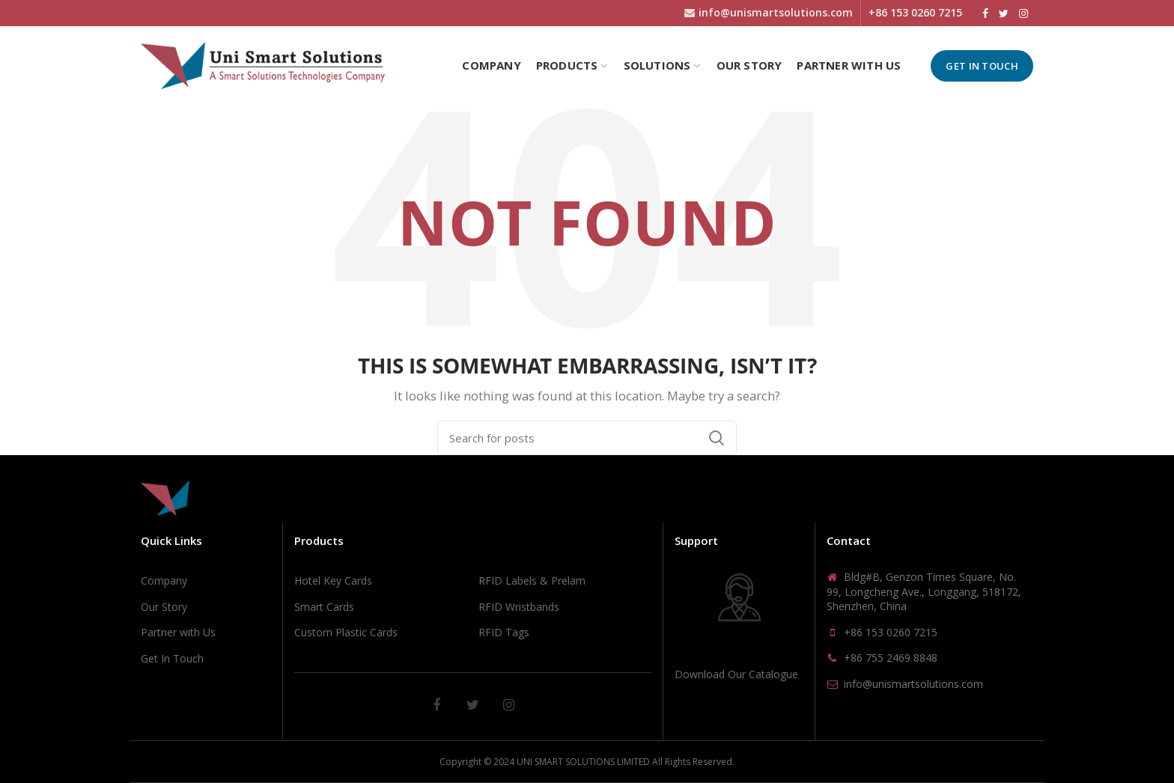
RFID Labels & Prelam (532, 580)
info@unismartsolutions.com (913, 684)
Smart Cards (324, 607)
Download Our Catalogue (736, 674)
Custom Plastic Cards (346, 632)
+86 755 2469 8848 (890, 658)
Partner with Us (178, 632)
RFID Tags (503, 632)
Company (164, 580)
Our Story (164, 607)
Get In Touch (982, 66)
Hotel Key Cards (333, 580)
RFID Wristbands (518, 607)
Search (716, 438)
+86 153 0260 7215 (890, 632)
